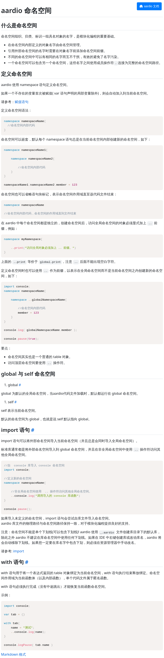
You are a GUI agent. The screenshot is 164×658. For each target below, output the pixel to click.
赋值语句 (21, 101)
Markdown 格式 (13, 654)
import (18, 551)
